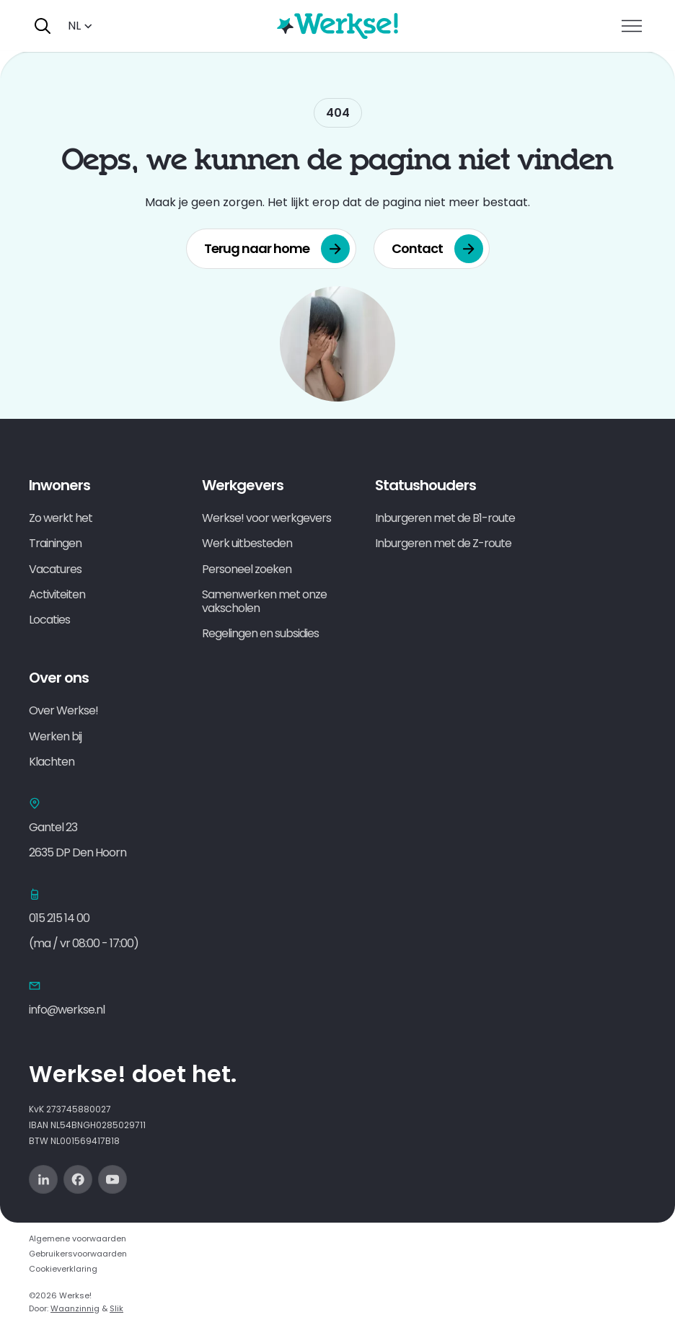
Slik (116, 1308)
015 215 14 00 (59, 918)
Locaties (49, 619)
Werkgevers (242, 485)
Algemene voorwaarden (77, 1238)
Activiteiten (57, 594)
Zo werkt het (60, 518)
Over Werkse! (63, 710)
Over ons (59, 677)
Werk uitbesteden (247, 543)
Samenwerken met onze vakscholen (264, 601)
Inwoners (59, 485)
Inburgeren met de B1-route (445, 518)
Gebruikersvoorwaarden (78, 1253)
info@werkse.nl (67, 1009)
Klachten (51, 761)
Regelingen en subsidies (260, 633)
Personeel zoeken (246, 569)
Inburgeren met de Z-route (443, 543)
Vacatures (55, 569)
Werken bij (55, 736)
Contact (437, 248)
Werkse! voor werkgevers (266, 518)
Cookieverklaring (63, 1269)
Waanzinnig (75, 1308)
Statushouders (425, 485)
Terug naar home (277, 248)
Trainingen (55, 543)
